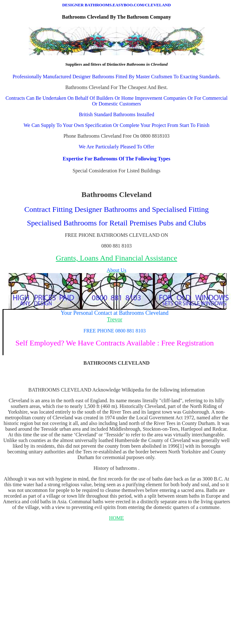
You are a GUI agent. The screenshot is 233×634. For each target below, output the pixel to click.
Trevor (114, 319)
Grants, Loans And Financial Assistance (116, 258)
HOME (116, 518)
